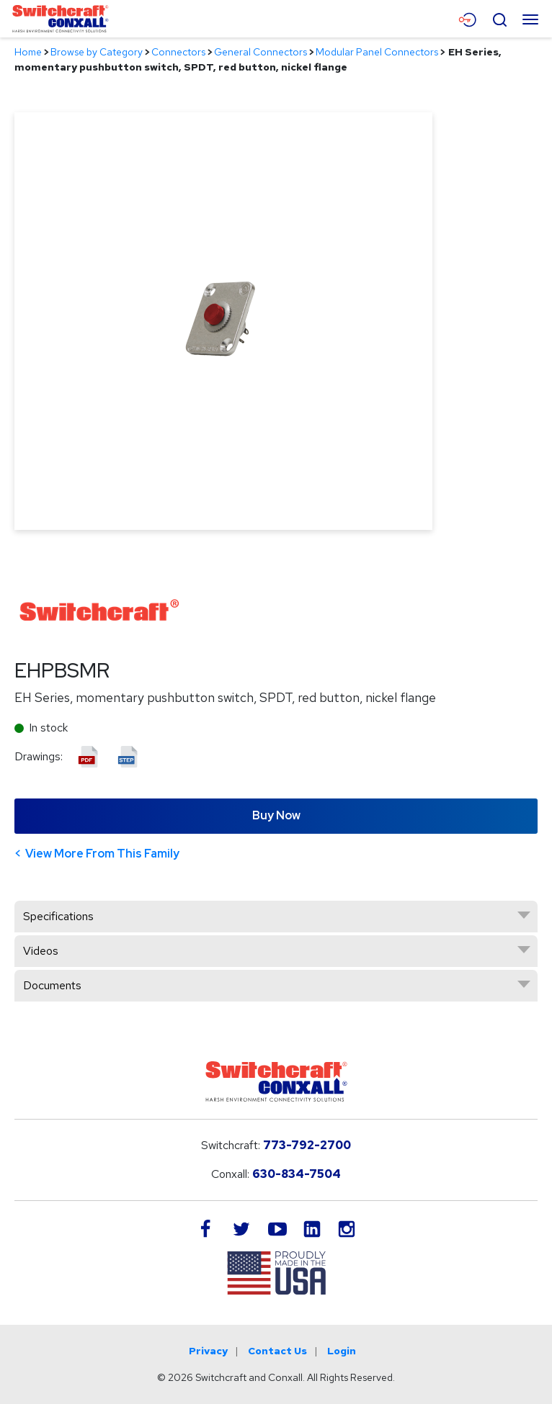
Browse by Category (96, 51)
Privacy (208, 1350)
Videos (40, 950)
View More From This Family (102, 853)
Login (341, 1350)
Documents (52, 985)
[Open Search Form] (499, 18)
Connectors (178, 51)
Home (28, 51)
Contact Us (277, 1350)
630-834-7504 (296, 1174)
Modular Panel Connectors (377, 51)
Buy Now (276, 815)
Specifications (58, 916)
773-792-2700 (307, 1145)
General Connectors (260, 51)
